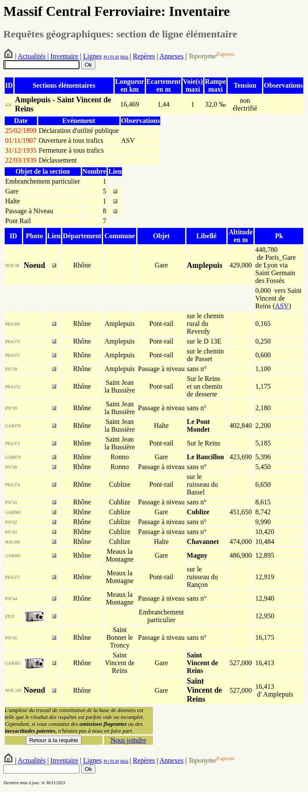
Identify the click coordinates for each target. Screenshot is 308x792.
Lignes (92, 56)
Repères (144, 56)
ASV (282, 306)
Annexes (171, 56)
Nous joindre (128, 740)
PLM (114, 57)
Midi (124, 57)
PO (106, 57)
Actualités (32, 56)
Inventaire (64, 56)
